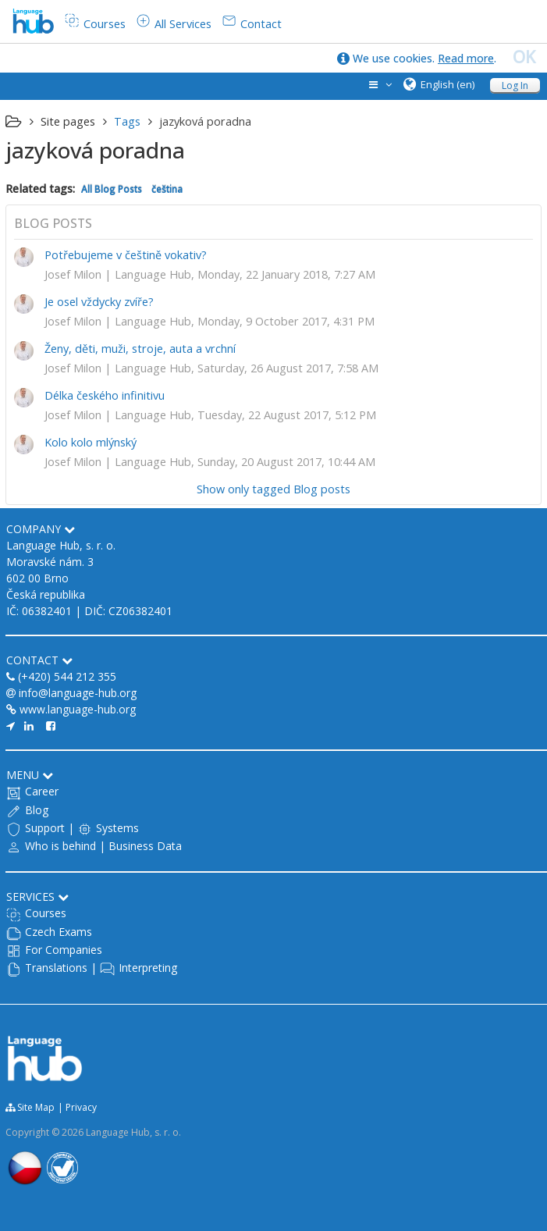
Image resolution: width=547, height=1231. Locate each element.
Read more (466, 58)
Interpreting (148, 967)
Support (45, 827)
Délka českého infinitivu (104, 395)
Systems (117, 827)
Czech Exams (58, 931)
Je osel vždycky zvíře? (99, 301)
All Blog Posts (111, 189)
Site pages (68, 121)
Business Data (145, 845)
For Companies (63, 949)
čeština (167, 189)
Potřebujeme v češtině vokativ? (125, 254)
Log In (515, 85)
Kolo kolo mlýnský (90, 442)
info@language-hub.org (78, 692)
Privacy (81, 1107)
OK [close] (524, 57)
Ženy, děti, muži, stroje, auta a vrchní (140, 348)
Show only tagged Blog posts (273, 489)
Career (42, 791)
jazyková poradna (205, 121)
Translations (56, 967)
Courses (45, 912)
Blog (36, 809)
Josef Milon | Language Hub (117, 274)
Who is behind (60, 845)
